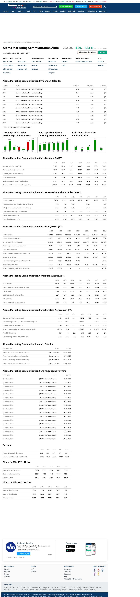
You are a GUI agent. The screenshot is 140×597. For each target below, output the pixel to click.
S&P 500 (72, 588)
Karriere (7, 571)
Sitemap (7, 576)
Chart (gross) (21, 61)
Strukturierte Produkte (84, 61)
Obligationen (92, 11)
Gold (67, 1)
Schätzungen (52, 65)
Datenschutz (68, 571)
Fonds (28, 11)
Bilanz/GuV (52, 61)
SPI (14, 1)
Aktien (6, 11)
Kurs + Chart (7, 61)
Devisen (81, 11)
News (13, 11)
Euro (44, 1)
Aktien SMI (7, 588)
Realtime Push (22, 69)
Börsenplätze (7, 69)
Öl (99, 1)
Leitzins (93, 590)
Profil (63, 65)
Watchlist (101, 65)
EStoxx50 (56, 1)
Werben (34, 571)
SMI (5, 1)
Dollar (89, 1)
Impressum (68, 569)
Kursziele (35, 69)
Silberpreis (24, 590)
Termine (64, 61)
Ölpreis (86, 590)
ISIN (18, 53)
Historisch (6, 73)
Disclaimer (67, 574)
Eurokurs (16, 590)
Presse (6, 574)
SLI (18, 588)
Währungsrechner (75, 590)
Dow (24, 1)
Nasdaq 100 (55, 588)
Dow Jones (45, 588)
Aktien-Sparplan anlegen (87, 52)
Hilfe (32, 569)
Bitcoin (78, 1)
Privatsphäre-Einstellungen (73, 579)
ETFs (35, 11)
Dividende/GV (53, 69)
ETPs (41, 11)
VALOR (5, 53)
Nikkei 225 (64, 588)
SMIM (23, 588)
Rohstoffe (72, 11)
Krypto (47, 11)
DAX (34, 1)
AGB (65, 576)
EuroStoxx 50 (35, 588)
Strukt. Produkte (59, 11)
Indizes (20, 11)
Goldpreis (85, 588)
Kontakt (6, 569)
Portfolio (101, 61)
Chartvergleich (22, 65)
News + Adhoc (36, 61)
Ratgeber (102, 11)
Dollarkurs (7, 590)
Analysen (35, 65)
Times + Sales (8, 65)
